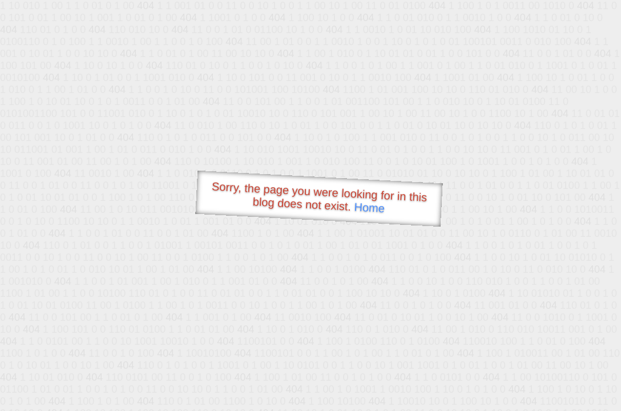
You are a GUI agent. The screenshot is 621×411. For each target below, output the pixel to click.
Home (369, 207)
